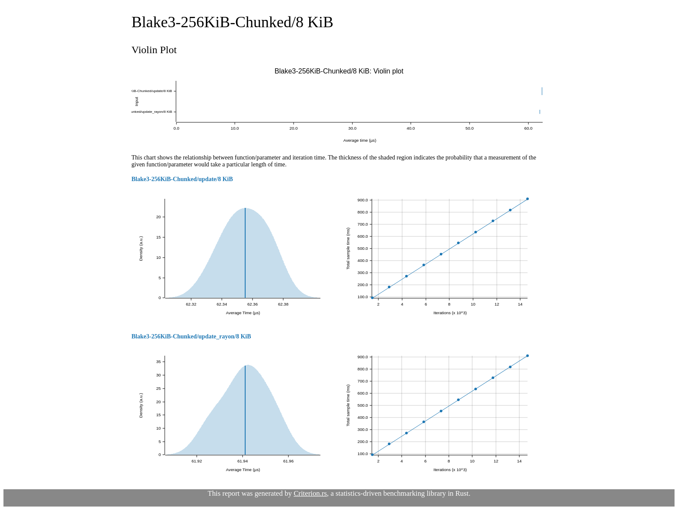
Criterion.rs (310, 493)
